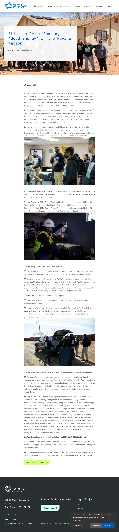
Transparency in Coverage (63, 524)
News (109, 6)
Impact (77, 6)
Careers (99, 6)
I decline (95, 525)
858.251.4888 (10, 519)
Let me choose (77, 526)
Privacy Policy (46, 524)
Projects (67, 6)
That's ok (108, 525)
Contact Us (10, 514)
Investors (88, 6)
